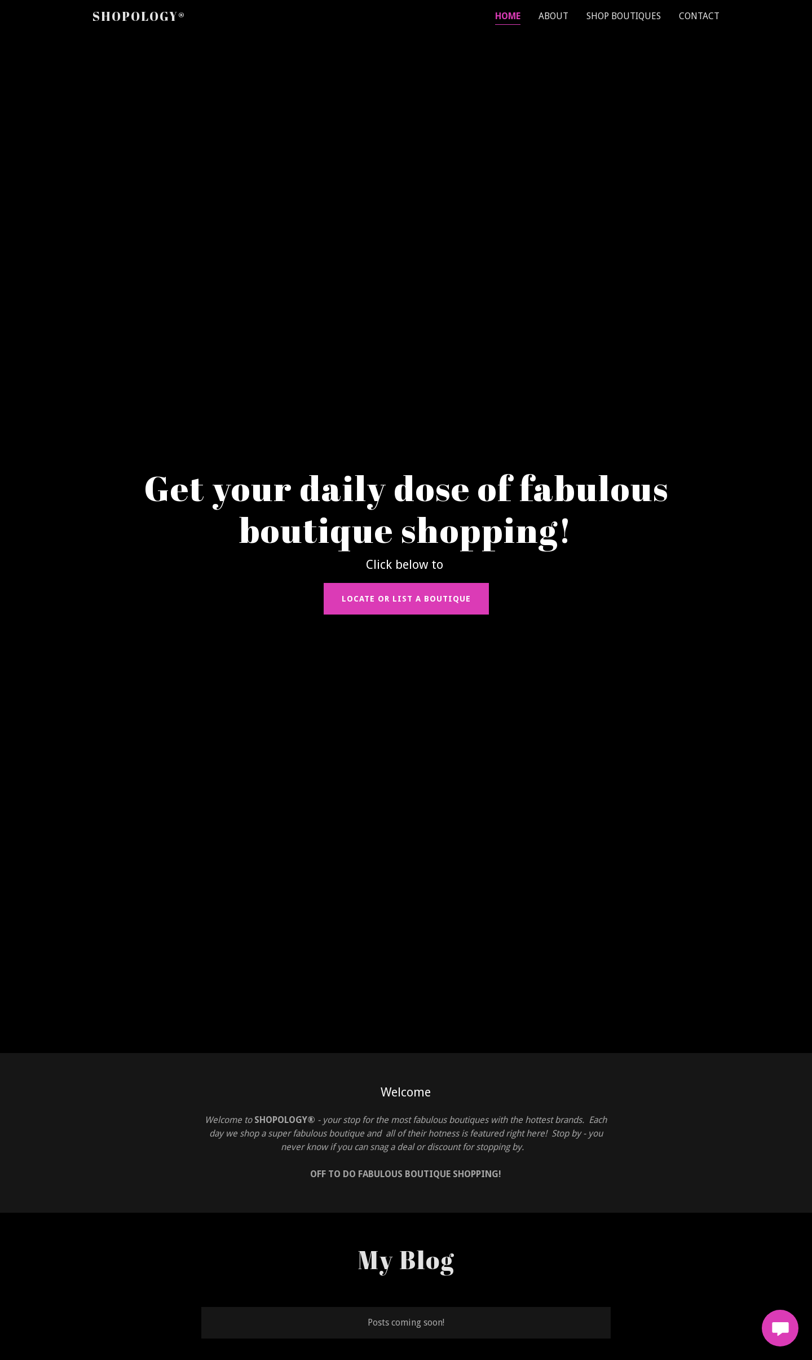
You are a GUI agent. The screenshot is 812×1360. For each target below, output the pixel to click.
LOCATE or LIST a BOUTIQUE (406, 598)
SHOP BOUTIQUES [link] (623, 16)
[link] (139, 17)
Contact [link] (699, 16)
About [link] (553, 16)
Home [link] (507, 16)
